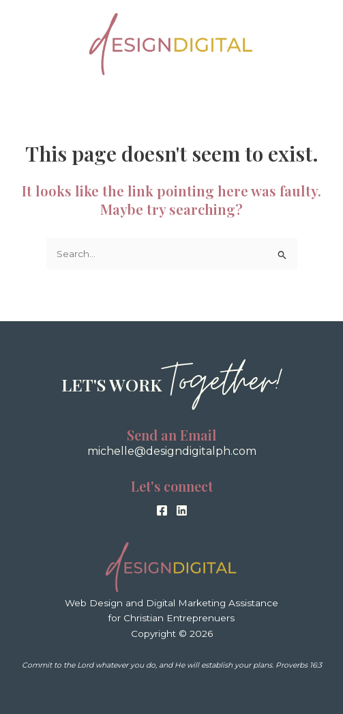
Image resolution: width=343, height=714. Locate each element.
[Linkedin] (182, 510)
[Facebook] (162, 510)
